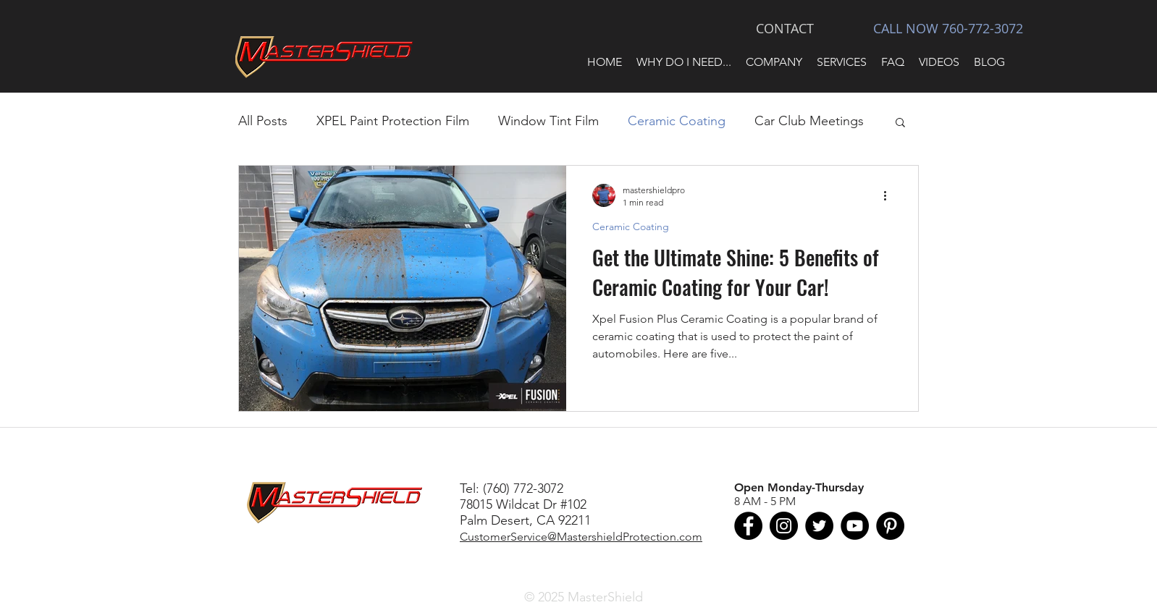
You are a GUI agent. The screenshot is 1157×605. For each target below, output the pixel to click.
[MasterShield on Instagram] (784, 526)
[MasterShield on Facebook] (748, 526)
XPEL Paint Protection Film (392, 121)
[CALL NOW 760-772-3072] (948, 29)
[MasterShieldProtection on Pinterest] (890, 526)
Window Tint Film (548, 121)
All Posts (262, 121)
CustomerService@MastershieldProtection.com (581, 536)
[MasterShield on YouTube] (855, 526)
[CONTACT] (784, 29)
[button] (684, 62)
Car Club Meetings (809, 121)
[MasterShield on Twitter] (819, 526)
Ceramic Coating (676, 121)
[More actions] (890, 195)
